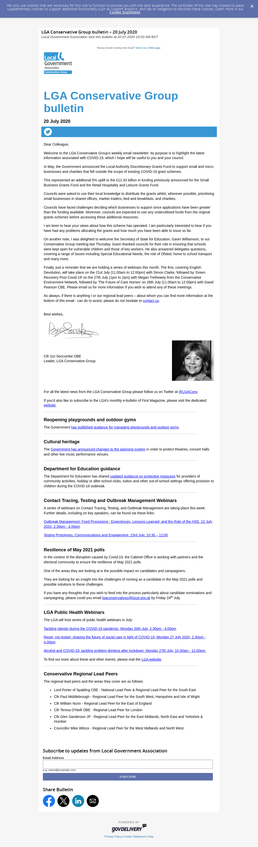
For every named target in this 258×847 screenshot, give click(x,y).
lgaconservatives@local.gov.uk (126, 598)
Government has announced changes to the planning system (98, 449)
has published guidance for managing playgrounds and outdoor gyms (125, 427)
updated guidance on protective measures (143, 476)
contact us (151, 301)
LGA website (151, 659)
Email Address (53, 758)
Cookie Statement (125, 12)
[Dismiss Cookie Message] (251, 5)
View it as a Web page (148, 48)
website (50, 405)
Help (150, 836)
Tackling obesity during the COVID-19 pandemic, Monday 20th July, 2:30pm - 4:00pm (110, 629)
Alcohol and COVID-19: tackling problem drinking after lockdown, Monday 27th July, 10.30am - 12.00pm (125, 651)
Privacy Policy (113, 836)
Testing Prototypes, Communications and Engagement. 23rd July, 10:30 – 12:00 (106, 535)
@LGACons (188, 392)
